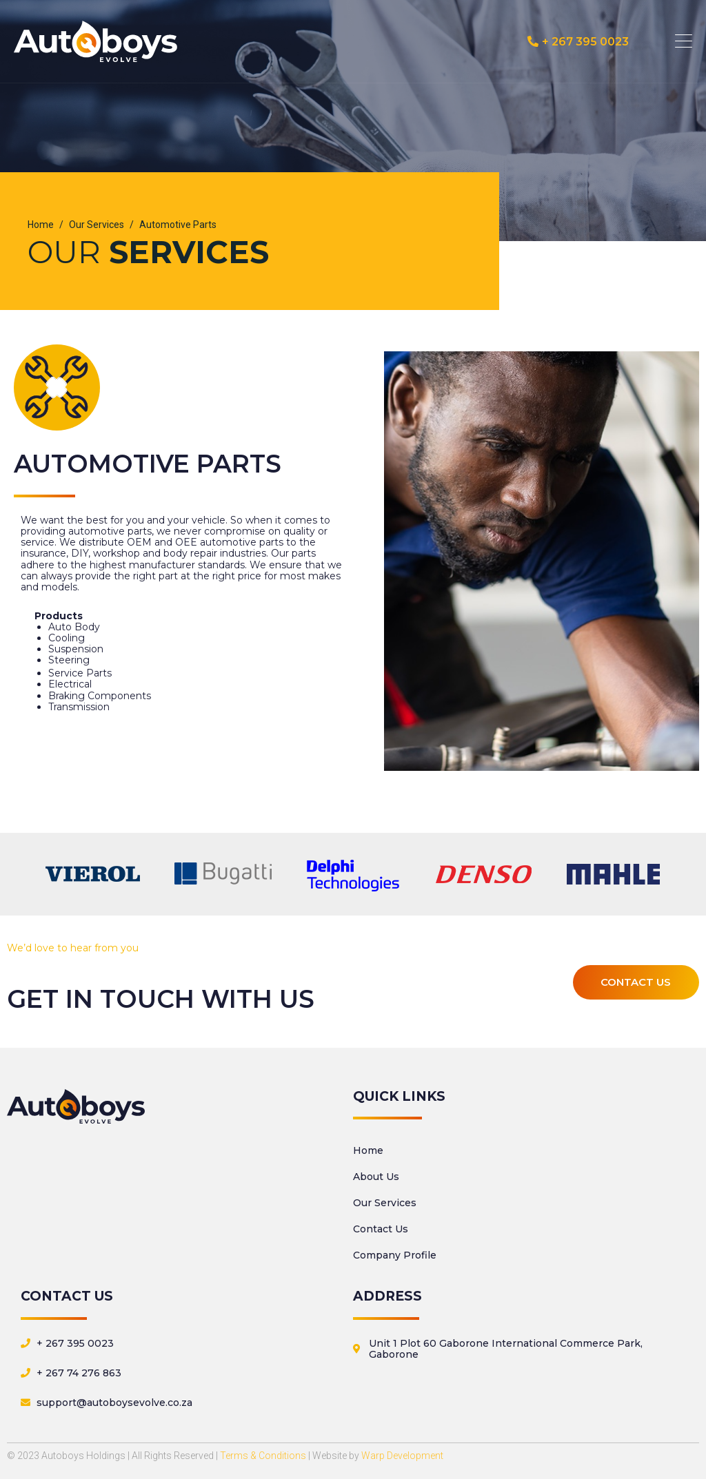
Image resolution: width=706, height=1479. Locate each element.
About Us (376, 1176)
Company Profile (394, 1255)
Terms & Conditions (263, 1455)
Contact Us (380, 1229)
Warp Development (402, 1455)
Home (368, 1150)
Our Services (384, 1203)
